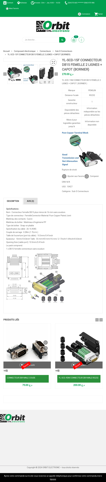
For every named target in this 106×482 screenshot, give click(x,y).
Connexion (84, 14)
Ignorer (53, 479)
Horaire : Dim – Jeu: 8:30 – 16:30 (45, 3)
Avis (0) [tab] (30, 201)
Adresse (22, 3)
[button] (53, 62)
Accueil (6, 51)
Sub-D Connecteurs (63, 51)
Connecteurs (45, 51)
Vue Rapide (45, 354)
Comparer (94, 176)
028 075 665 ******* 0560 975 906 (79, 3)
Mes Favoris (12, 8)
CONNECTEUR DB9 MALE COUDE (21, 378)
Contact (8, 3)
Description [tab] (13, 201)
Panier (98, 14)
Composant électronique (24, 51)
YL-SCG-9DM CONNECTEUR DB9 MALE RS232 (78, 378)
